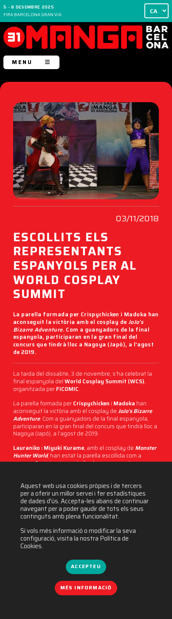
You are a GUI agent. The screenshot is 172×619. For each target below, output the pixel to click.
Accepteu (86, 566)
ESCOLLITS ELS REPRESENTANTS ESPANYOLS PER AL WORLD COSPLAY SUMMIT (75, 266)
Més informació (86, 587)
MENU (31, 62)
